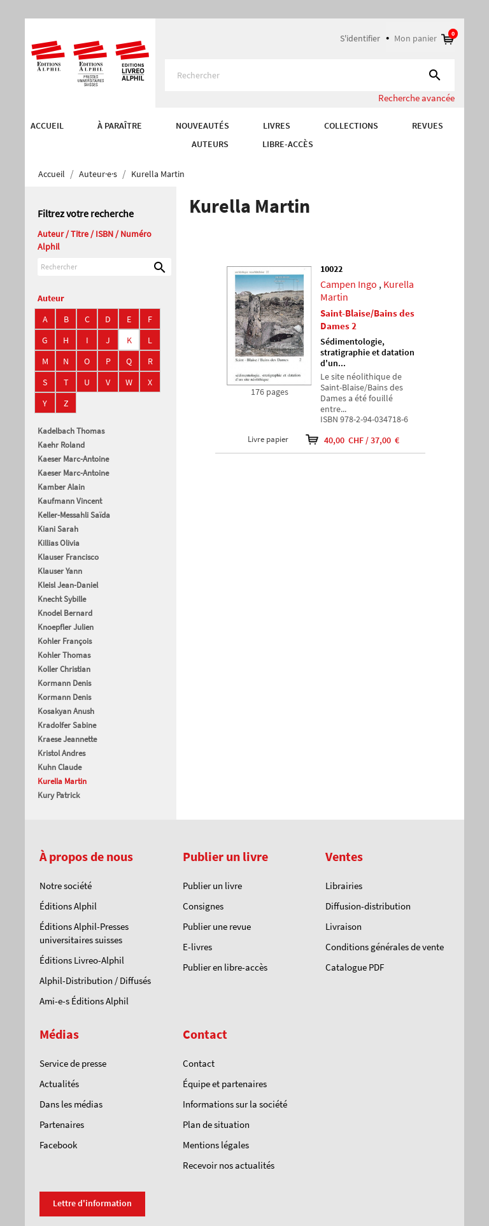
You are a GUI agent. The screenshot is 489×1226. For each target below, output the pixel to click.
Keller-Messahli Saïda (74, 515)
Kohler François (65, 641)
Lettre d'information (92, 1203)
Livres (276, 125)
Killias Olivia (59, 543)
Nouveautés (202, 125)
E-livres (197, 947)
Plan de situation (216, 1124)
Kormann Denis (64, 683)
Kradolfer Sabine (67, 725)
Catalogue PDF (354, 967)
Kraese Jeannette (67, 739)
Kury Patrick (59, 795)
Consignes (203, 906)
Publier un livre (212, 886)
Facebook (58, 1145)
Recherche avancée (416, 98)
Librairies (343, 886)
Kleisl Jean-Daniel (68, 585)
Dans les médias (71, 1104)
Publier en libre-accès (225, 967)
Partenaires (61, 1124)
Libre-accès (287, 144)
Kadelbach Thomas (71, 430)
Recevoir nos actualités (228, 1165)
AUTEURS (210, 144)
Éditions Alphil (68, 906)
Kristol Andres (61, 753)
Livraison (343, 926)
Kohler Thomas (64, 655)
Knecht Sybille (62, 599)
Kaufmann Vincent (70, 500)
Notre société (65, 886)
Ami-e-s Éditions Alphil (84, 1001)
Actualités (59, 1084)
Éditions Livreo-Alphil (81, 960)
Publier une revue (217, 926)
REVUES (427, 125)
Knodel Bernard (65, 613)
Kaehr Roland (61, 444)
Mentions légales (216, 1145)
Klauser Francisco (68, 557)
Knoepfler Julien (66, 627)
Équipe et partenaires (225, 1084)
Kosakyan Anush (66, 711)
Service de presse (72, 1063)
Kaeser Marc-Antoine (73, 458)
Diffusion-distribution (368, 906)
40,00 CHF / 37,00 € (344, 439)
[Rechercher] (310, 75)
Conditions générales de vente (384, 947)
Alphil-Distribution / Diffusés (95, 980)
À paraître (119, 125)
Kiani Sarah (58, 529)
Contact (199, 1063)
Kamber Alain (61, 486)
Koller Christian (64, 669)
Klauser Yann (60, 571)
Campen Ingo (348, 284)
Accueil (47, 125)
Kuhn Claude (60, 767)
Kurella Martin (62, 781)
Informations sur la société (235, 1104)
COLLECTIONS (351, 125)
